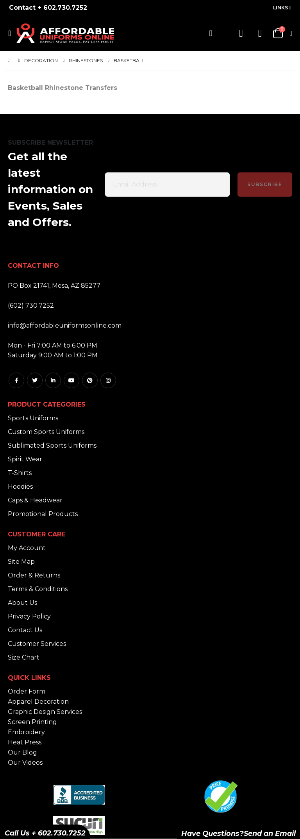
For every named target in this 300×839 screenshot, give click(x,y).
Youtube (71, 380)
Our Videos (25, 762)
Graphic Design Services (45, 711)
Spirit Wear (25, 459)
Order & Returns (34, 575)
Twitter (35, 380)
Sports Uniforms (33, 418)
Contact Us (25, 630)
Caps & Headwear (35, 500)
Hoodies (20, 486)
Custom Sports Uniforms (46, 432)
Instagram (108, 380)
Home (10, 60)
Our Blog (22, 752)
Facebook (16, 380)
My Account (27, 548)
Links (280, 8)
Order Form (26, 691)
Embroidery (26, 732)
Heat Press (24, 742)
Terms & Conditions (38, 589)
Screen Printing (32, 722)
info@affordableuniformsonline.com (64, 325)
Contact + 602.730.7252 (48, 7)
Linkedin (53, 380)
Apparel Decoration (38, 701)
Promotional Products (43, 514)
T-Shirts (20, 473)
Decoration (41, 60)
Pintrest (90, 380)
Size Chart (23, 657)
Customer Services (37, 643)
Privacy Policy (29, 616)
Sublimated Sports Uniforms (52, 445)
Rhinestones (86, 60)
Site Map (21, 561)
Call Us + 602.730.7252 (45, 833)
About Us (22, 602)
